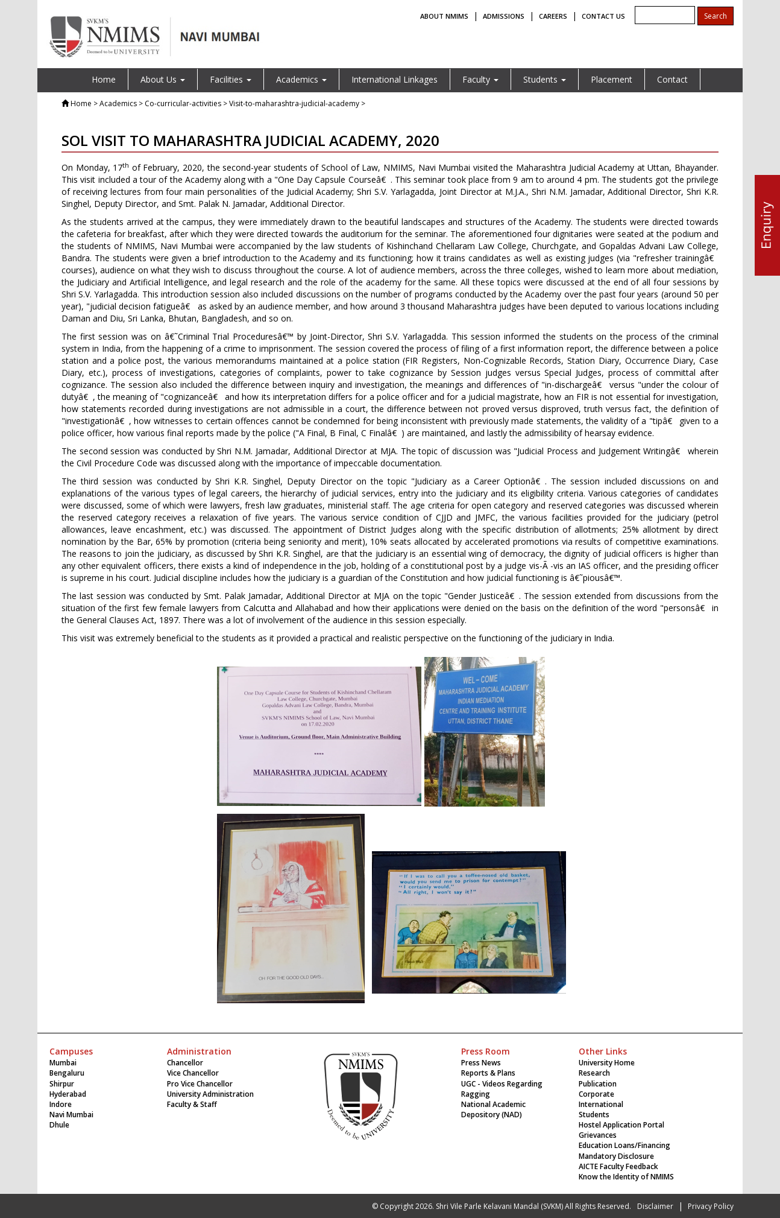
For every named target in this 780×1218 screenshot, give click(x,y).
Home (104, 79)
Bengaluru (66, 1073)
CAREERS (553, 16)
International (601, 1104)
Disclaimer (655, 1206)
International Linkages (394, 79)
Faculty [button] (480, 79)
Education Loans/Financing (624, 1145)
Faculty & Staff (192, 1104)
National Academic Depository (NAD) (493, 1109)
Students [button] (544, 79)
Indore (60, 1104)
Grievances (598, 1135)
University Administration (210, 1094)
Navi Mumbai (71, 1114)
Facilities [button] (230, 79)
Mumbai (63, 1063)
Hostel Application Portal (621, 1125)
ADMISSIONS (503, 16)
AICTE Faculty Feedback (618, 1166)
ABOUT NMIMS (444, 16)
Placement (611, 79)
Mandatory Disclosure (616, 1156)
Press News (481, 1063)
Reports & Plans (488, 1073)
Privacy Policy (711, 1206)
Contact (672, 79)
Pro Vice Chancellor (200, 1084)
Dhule (59, 1125)
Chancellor (185, 1063)
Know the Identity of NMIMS (626, 1177)
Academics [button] (301, 79)
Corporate (596, 1094)
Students (594, 1114)
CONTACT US (603, 16)
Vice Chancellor (193, 1073)
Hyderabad (67, 1094)
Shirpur (61, 1084)
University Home (607, 1063)
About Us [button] (162, 79)
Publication (598, 1084)
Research (594, 1073)
